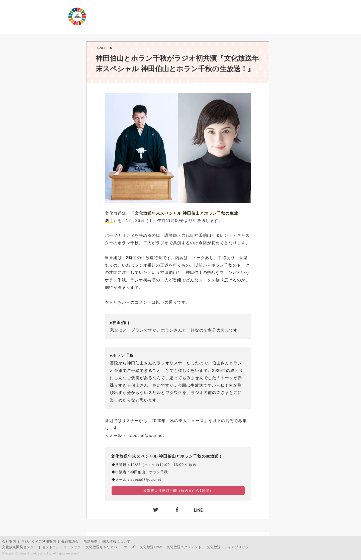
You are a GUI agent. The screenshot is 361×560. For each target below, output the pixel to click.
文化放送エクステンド (184, 547)
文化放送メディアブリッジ (228, 547)
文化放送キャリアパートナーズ (110, 547)
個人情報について (116, 541)
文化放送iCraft (151, 547)
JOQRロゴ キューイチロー (32, 16)
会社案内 (9, 541)
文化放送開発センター (19, 547)
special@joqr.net (147, 435)
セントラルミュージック (61, 547)
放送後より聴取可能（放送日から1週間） (178, 491)
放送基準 (90, 541)
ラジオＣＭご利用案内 (38, 541)
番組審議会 (69, 541)
